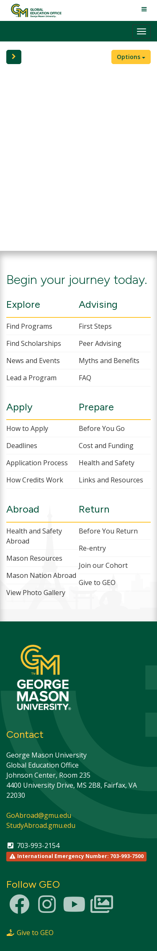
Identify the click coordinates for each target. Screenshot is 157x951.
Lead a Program (31, 377)
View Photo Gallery (35, 592)
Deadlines (21, 445)
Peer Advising (100, 343)
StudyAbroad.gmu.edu (40, 825)
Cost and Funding (106, 445)
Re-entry (92, 548)
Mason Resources (34, 558)
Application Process (37, 462)
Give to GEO (97, 582)
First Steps (95, 326)
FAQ (85, 377)
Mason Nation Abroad (41, 575)
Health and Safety (106, 462)
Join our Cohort (103, 565)
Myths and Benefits (109, 360)
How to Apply (27, 428)
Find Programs (29, 326)
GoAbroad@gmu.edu (38, 815)
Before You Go (102, 428)
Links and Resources (111, 480)
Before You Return (108, 531)
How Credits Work (34, 480)
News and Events (33, 360)
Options (131, 57)
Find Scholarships (33, 343)
